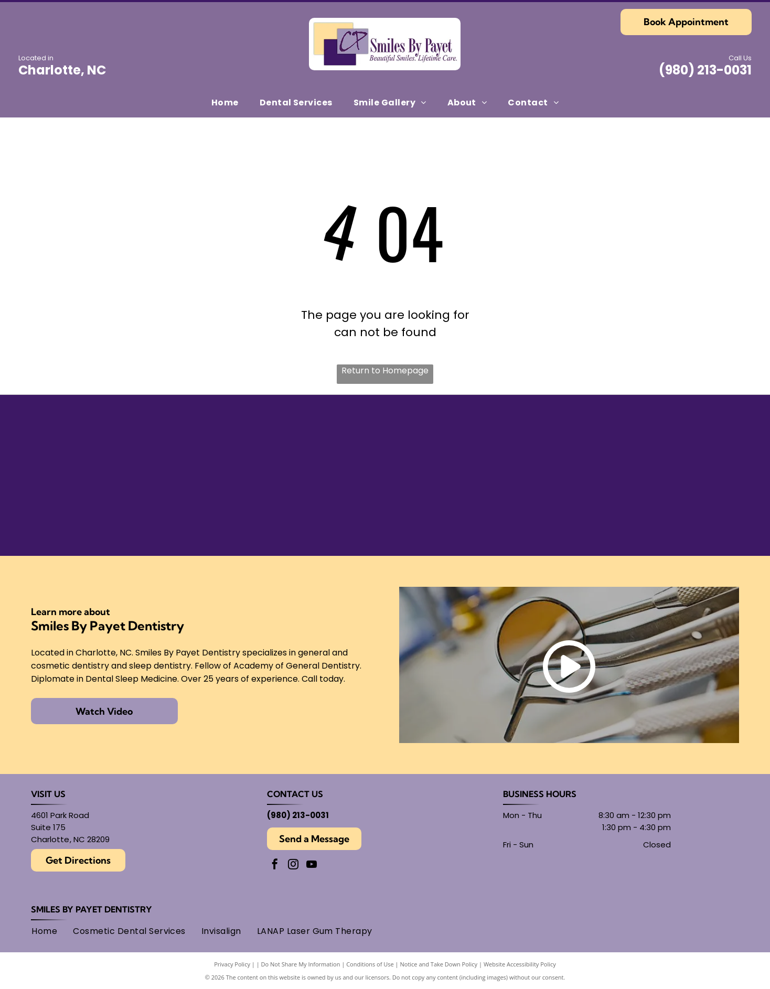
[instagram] (293, 865)
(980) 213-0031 (705, 70)
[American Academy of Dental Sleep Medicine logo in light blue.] (123, 441)
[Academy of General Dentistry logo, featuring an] (298, 509)
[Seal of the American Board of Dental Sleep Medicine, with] (298, 441)
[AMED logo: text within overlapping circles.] (647, 509)
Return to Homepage (385, 370)
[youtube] (311, 865)
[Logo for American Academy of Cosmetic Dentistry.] (472, 509)
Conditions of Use (370, 964)
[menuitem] (225, 102)
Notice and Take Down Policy (439, 964)
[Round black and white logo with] (647, 441)
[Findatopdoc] (472, 441)
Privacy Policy (232, 964)
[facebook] (275, 865)
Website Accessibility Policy (520, 964)
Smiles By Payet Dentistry (91, 909)
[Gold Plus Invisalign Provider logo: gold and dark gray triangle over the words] (123, 509)
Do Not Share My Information (300, 964)
